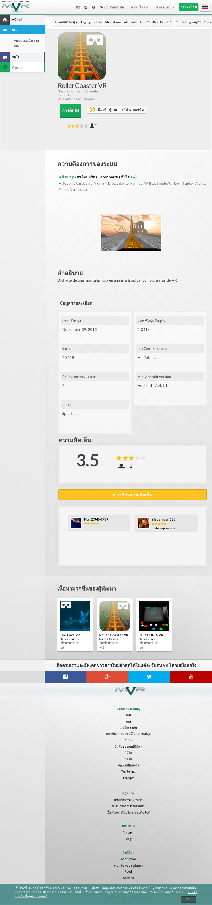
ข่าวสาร (78, 7)
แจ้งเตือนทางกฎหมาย (128, 801)
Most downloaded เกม (120, 22)
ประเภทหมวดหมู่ (65, 22)
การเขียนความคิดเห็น (132, 494)
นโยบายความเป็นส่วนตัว (128, 807)
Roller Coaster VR (113, 636)
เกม (128, 716)
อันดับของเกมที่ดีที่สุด (128, 747)
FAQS (128, 840)
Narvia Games (69, 91)
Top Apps (128, 779)
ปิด (189, 899)
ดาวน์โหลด (139, 7)
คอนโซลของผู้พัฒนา (128, 866)
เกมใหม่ (128, 741)
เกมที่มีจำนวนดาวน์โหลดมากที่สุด (128, 735)
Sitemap (128, 879)
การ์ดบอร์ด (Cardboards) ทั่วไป (106, 176)
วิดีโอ (128, 754)
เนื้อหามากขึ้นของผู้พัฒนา (91, 590)
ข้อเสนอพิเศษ (112, 7)
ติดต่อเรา (128, 833)
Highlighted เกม (92, 22)
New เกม (144, 22)
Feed (128, 872)
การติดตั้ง (68, 110)
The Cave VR (70, 636)
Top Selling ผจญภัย (188, 22)
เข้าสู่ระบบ (162, 7)
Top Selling (128, 772)
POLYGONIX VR (151, 636)
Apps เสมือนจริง (128, 766)
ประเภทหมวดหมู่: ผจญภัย (77, 99)
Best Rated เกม (163, 22)
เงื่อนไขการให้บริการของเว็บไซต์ (128, 813)
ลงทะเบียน (188, 7)
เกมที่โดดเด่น (128, 729)
